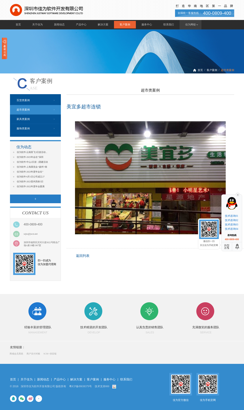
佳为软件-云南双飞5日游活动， (32, 152)
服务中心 (147, 24)
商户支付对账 (33, 353)
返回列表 (82, 256)
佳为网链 (190, 24)
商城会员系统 (16, 353)
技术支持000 (102, 386)
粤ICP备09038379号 (80, 386)
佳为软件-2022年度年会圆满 (31, 186)
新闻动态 (59, 24)
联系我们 (168, 24)
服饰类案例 (23, 128)
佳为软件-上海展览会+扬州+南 (32, 167)
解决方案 (103, 24)
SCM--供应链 (50, 353)
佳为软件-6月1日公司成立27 (31, 176)
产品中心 (81, 24)
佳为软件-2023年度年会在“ (30, 171)
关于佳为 (37, 24)
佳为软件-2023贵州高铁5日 (30, 181)
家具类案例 (23, 119)
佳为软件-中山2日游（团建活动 (32, 162)
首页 (18, 24)
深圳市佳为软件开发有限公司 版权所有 (43, 386)
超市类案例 (227, 70)
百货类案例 (23, 100)
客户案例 (125, 24)
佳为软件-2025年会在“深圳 (30, 157)
